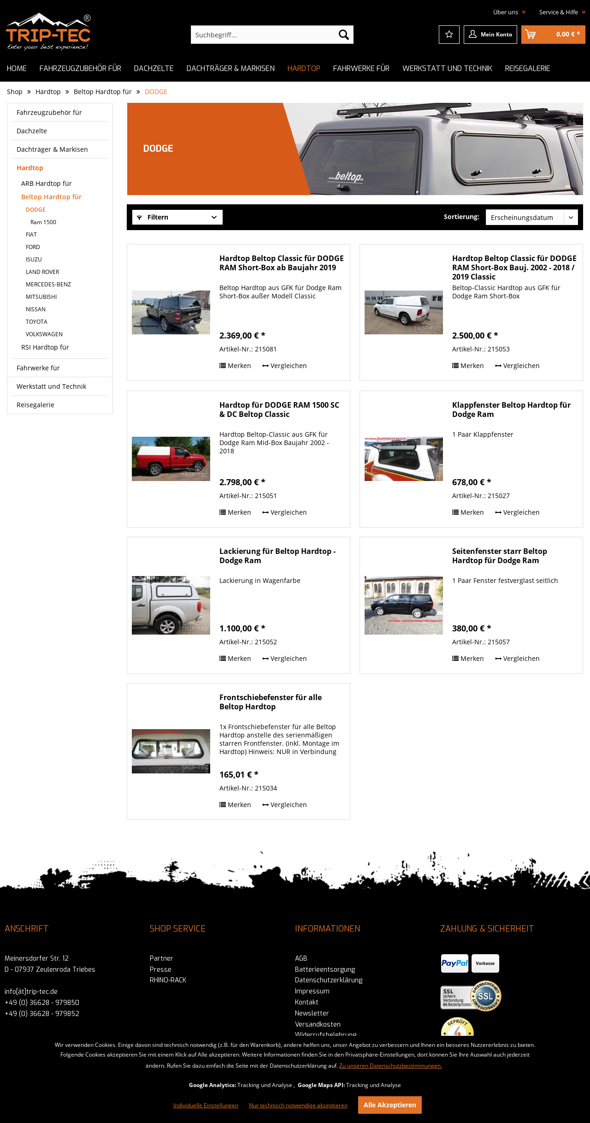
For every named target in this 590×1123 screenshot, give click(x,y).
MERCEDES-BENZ (48, 284)
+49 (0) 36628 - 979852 (42, 1014)
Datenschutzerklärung (328, 980)
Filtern (152, 217)
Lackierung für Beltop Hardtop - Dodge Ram (277, 556)
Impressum (312, 991)
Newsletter (312, 1013)
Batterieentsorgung (325, 969)
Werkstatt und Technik (51, 386)
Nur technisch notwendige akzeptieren (298, 1105)
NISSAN (36, 309)
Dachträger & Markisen (52, 149)
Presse (160, 969)
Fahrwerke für (38, 367)
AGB (301, 958)
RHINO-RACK (168, 980)
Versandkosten (318, 1024)
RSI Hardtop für (45, 347)
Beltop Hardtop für (51, 196)
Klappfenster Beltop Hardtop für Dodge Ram (511, 409)
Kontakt (307, 1002)
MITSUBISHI (41, 297)
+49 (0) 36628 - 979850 (42, 1002)
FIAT (31, 234)
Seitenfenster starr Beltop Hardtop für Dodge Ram (499, 556)
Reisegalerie (35, 404)
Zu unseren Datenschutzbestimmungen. (390, 1066)
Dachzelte (32, 130)
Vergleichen (284, 365)
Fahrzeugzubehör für (49, 112)
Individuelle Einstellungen (205, 1105)
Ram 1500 (43, 222)
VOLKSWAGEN (44, 334)
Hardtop (30, 167)
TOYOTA (36, 322)
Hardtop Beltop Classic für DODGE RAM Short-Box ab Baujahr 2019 (281, 263)
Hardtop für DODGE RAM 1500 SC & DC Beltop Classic (279, 409)
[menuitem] (272, 34)
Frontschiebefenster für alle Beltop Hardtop (270, 702)
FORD (33, 247)
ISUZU (34, 259)
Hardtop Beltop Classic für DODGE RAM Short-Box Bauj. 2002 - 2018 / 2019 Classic (514, 267)
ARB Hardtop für (46, 183)
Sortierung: (461, 216)
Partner (161, 958)
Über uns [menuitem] (506, 12)
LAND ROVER (42, 272)
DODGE (36, 210)
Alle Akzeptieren (390, 1104)
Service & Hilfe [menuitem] (559, 12)
